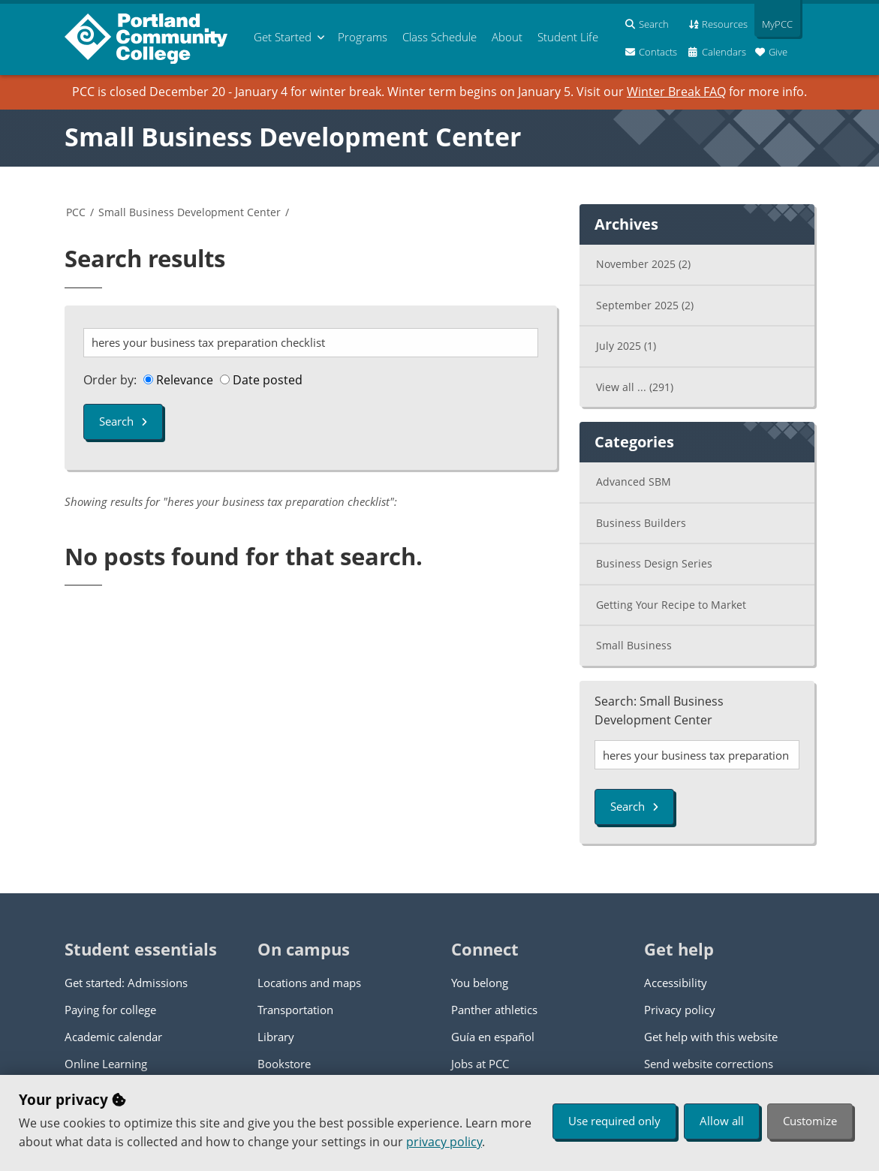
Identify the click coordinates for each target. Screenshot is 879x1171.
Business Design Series (654, 563)
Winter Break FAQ (676, 91)
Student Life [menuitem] (567, 36)
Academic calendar (113, 1036)
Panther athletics (494, 1009)
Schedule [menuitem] (439, 36)
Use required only (614, 1120)
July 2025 (626, 346)
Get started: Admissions (126, 982)
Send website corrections (708, 1063)
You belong (479, 982)
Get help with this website (711, 1036)
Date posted (261, 380)
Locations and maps (309, 982)
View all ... (634, 387)
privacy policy (444, 1141)
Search (123, 421)
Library (275, 1036)
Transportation (295, 1009)
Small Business (634, 645)
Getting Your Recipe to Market (671, 605)
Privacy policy (679, 1009)
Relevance (178, 380)
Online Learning (106, 1063)
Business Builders (641, 523)
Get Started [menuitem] (283, 36)
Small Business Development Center (293, 136)
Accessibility (675, 982)
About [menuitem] (507, 36)
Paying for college (110, 1009)
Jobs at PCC (480, 1063)
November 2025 (643, 264)
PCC (76, 212)
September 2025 (645, 305)
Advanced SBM (633, 481)
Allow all (722, 1120)
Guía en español (492, 1036)
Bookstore (284, 1063)
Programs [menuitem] (362, 36)
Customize (810, 1120)
